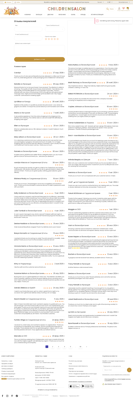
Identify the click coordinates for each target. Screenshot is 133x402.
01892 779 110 (50, 372)
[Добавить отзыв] (39, 59)
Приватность (63, 396)
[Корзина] (128, 9)
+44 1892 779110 (50, 380)
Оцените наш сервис (50, 36)
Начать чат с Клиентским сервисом (45, 361)
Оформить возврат (7, 363)
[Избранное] (123, 9)
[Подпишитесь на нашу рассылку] (129, 370)
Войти (18, 2)
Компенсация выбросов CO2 (13, 379)
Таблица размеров (7, 368)
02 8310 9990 (46, 375)
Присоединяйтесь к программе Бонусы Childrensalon (116, 379)
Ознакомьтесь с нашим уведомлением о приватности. (116, 374)
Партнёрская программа (76, 371)
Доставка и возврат (7, 366)
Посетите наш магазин (75, 361)
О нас (70, 363)
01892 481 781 (52, 384)
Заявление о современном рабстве (79, 376)
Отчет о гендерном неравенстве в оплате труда (83, 374)
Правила (55, 396)
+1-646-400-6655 (43, 377)
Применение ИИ (74, 396)
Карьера (71, 368)
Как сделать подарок (7, 376)
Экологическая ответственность (78, 366)
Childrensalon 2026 (36, 395)
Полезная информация (8, 374)
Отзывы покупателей (7, 371)
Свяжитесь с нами (6, 361)
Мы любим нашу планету (111, 384)
